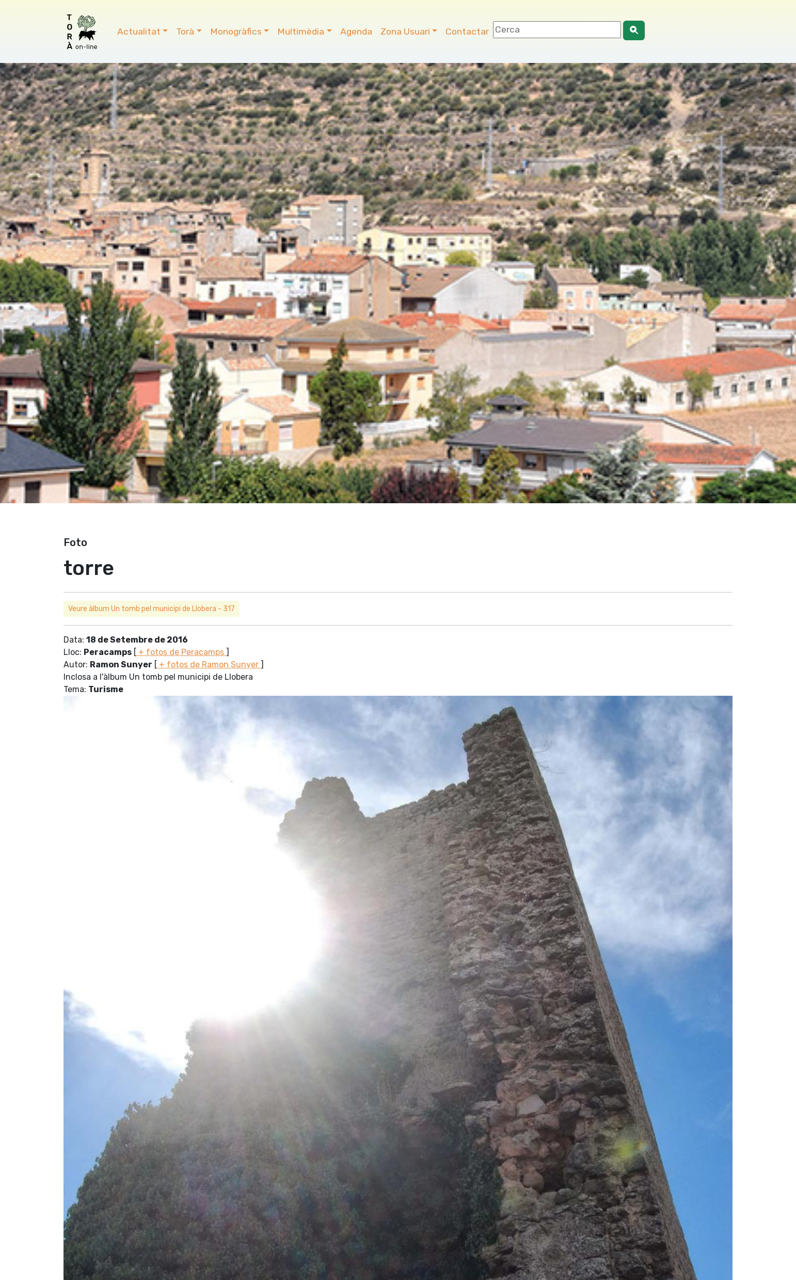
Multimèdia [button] (300, 31)
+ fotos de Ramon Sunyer (209, 664)
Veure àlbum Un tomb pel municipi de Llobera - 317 (151, 608)
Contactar (467, 31)
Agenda (356, 31)
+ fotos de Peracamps (181, 652)
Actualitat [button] (139, 31)
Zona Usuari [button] (405, 31)
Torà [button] (185, 31)
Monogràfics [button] (236, 31)
